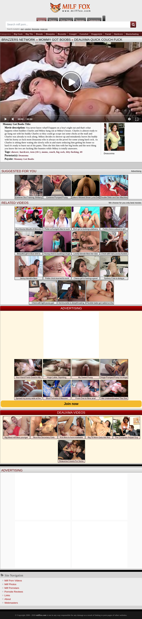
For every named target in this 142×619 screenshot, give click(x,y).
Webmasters (11, 602)
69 (81, 152)
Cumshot (84, 34)
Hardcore (118, 34)
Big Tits (29, 34)
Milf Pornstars (11, 588)
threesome (35, 29)
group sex (44, 29)
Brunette (62, 34)
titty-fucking (72, 152)
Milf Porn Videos (13, 580)
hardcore (24, 152)
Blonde (39, 34)
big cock (60, 152)
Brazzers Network (18, 39)
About (7, 599)
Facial (108, 34)
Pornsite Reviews (13, 591)
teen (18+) (35, 152)
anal (22, 29)
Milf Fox (71, 8)
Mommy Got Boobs (55, 39)
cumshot (28, 29)
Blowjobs (50, 34)
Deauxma (23, 155)
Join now (71, 404)
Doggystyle (96, 34)
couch (52, 152)
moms (45, 152)
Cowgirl (73, 34)
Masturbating (132, 34)
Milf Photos (10, 584)
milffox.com (41, 615)
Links (7, 595)
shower (14, 152)
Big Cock (18, 34)
